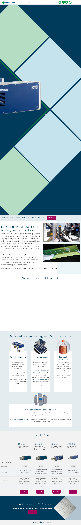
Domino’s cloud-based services (40, 379)
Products (28, 2)
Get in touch (51, 218)
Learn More (24, 492)
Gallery (34, 218)
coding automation (43, 371)
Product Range (26, 218)
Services (37, 2)
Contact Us (53, 2)
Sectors (20, 2)
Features (17, 218)
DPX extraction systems (21, 419)
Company (45, 2)
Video (11, 218)
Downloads (41, 218)
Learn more (32, 512)
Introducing (4, 218)
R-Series (35, 373)
